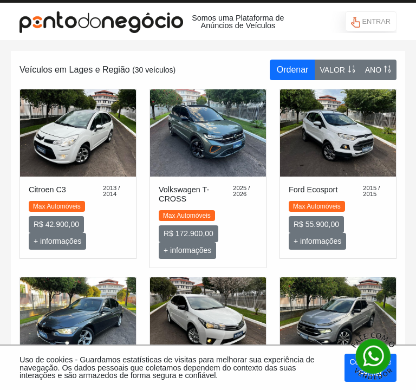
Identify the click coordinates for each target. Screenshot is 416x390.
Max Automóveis (57, 206)
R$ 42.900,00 (56, 224)
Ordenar (293, 69)
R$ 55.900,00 (316, 224)
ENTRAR (371, 22)
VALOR (337, 69)
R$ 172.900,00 (188, 233)
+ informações (57, 241)
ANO (378, 69)
